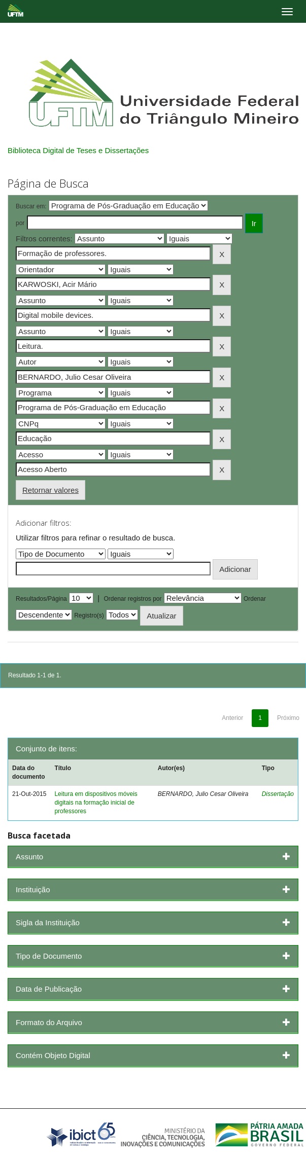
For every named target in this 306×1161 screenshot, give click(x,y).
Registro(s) (89, 615)
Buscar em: (31, 206)
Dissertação (278, 793)
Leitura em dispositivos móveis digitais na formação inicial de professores (95, 802)
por (20, 223)
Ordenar (255, 598)
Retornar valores (50, 490)
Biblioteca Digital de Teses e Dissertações (78, 150)
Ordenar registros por (132, 598)
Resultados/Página (41, 598)
